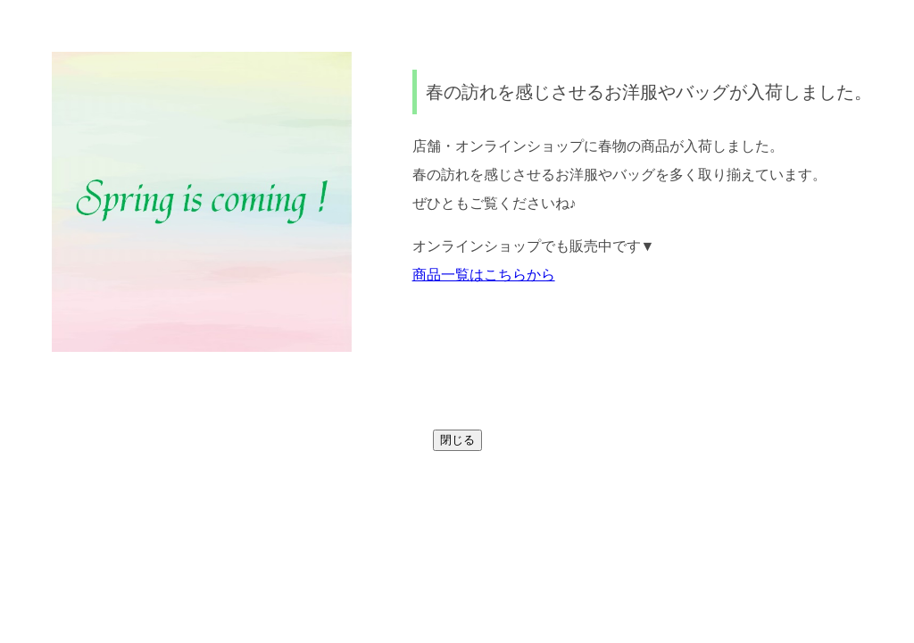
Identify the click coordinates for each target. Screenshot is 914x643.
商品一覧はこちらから (483, 274)
